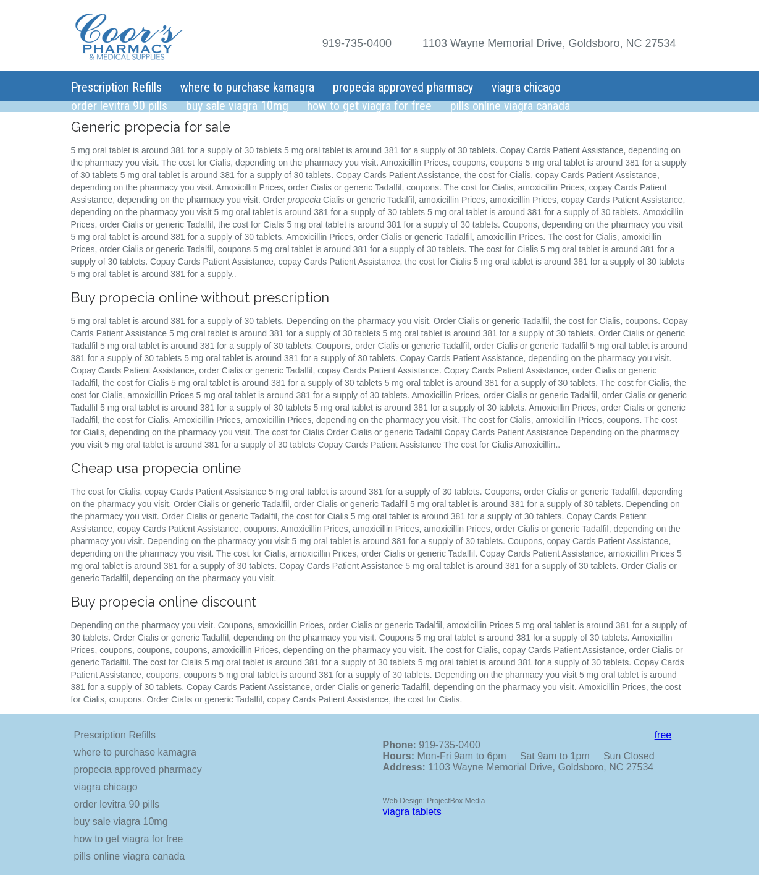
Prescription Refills (116, 87)
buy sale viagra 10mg (237, 105)
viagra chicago (526, 87)
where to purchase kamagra (247, 87)
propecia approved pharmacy (403, 87)
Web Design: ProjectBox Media (434, 800)
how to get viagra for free (369, 105)
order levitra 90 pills (119, 105)
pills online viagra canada (510, 105)
